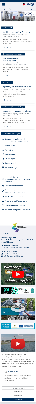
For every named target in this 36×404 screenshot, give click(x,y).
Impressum (18, 392)
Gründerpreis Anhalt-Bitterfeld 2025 (17, 111)
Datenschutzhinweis (18, 388)
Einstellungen (18, 395)
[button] (4, 9)
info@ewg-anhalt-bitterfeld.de (14, 256)
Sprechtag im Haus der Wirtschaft (17, 86)
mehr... (7, 47)
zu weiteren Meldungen (11, 134)
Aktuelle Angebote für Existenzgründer (12, 59)
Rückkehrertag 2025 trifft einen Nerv (17, 32)
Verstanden (18, 399)
